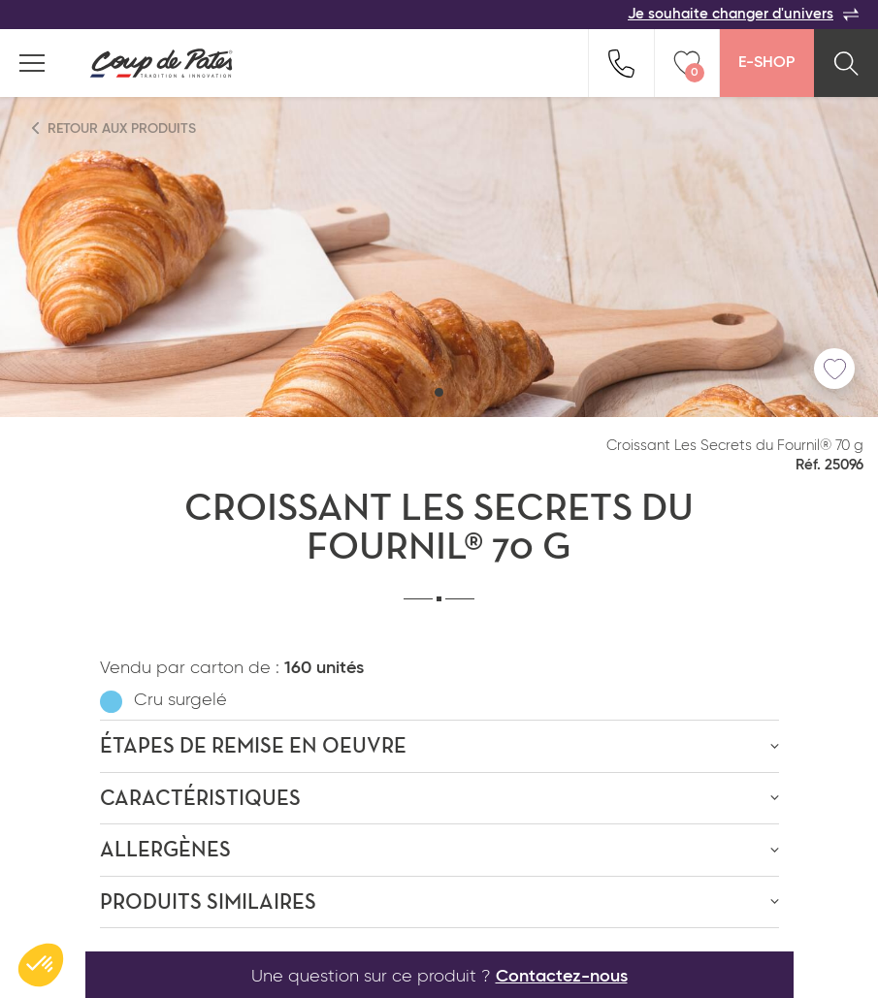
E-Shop (766, 63)
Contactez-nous (562, 976)
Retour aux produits (114, 128)
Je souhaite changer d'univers (743, 14)
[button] (439, 392)
